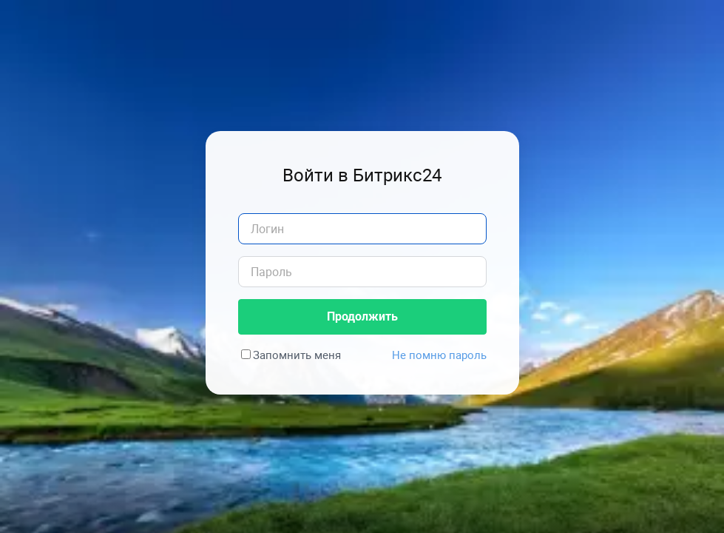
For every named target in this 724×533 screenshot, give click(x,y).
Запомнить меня (297, 354)
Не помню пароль (439, 354)
